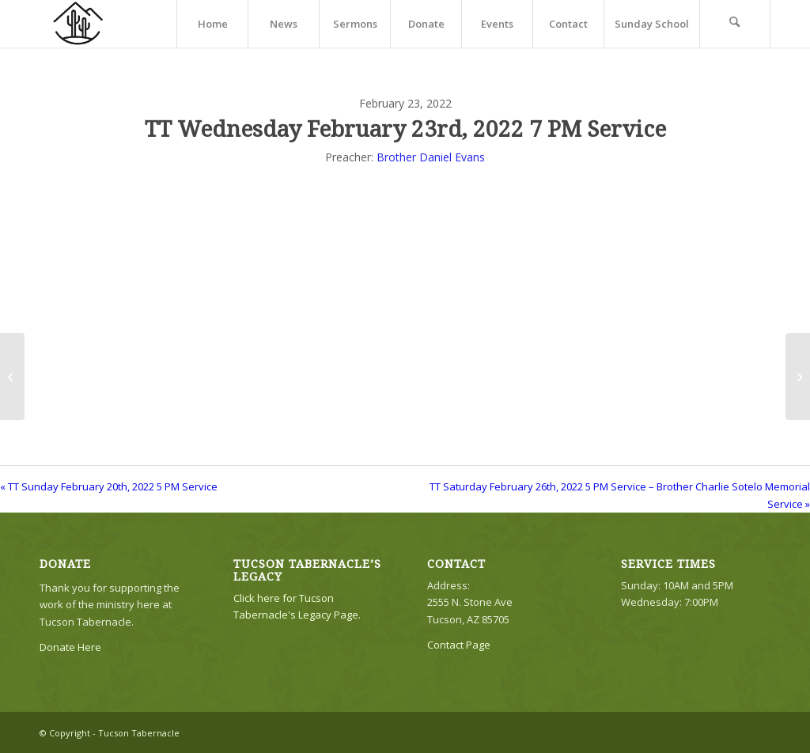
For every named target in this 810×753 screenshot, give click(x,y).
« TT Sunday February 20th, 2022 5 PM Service (109, 486)
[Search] (734, 23)
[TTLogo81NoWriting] (77, 23)
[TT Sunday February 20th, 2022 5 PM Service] (12, 376)
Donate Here (70, 647)
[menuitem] (212, 23)
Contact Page (458, 645)
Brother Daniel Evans (431, 157)
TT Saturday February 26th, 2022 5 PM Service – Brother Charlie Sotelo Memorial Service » (620, 494)
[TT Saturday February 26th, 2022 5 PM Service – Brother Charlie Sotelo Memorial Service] (797, 376)
